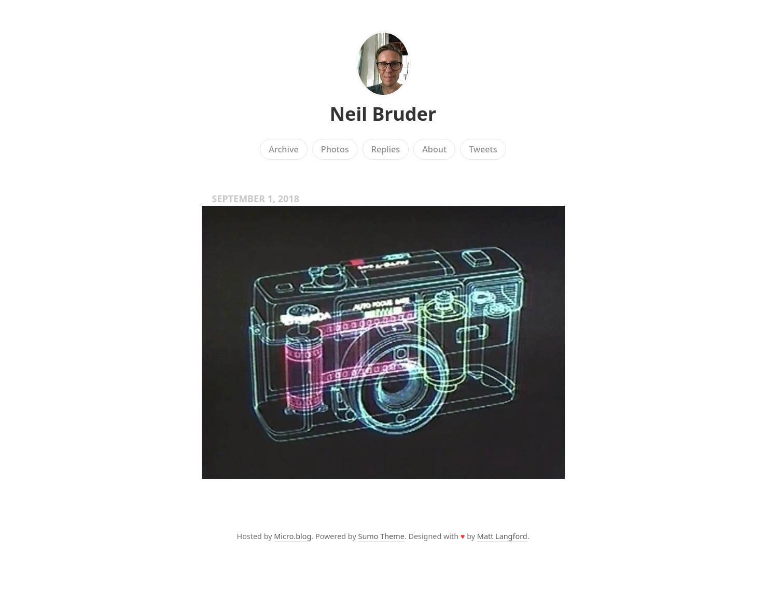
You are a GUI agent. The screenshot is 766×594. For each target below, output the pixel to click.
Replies (385, 149)
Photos (335, 149)
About (434, 149)
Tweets (483, 149)
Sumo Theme (381, 536)
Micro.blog (292, 536)
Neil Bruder (383, 113)
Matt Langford (502, 536)
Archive (283, 149)
